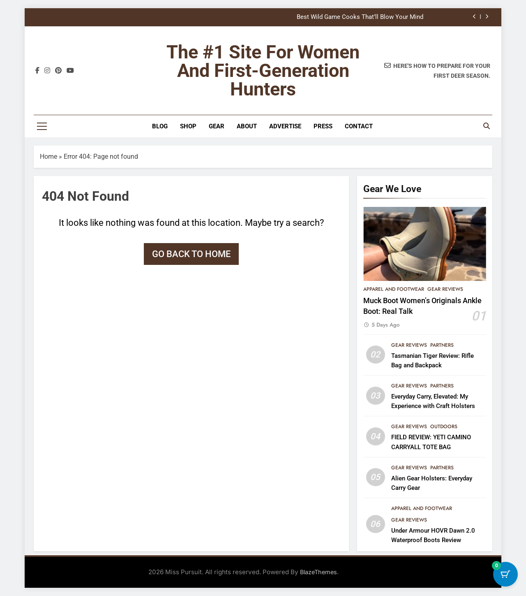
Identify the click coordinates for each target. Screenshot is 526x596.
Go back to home (191, 254)
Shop (188, 126)
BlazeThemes (318, 571)
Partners (442, 345)
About (247, 126)
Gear (216, 126)
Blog (160, 126)
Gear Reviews (445, 289)
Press (323, 126)
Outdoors (443, 426)
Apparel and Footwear (393, 289)
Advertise (285, 126)
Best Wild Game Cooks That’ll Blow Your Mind (360, 17)
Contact (359, 126)
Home (48, 156)
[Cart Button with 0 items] (505, 575)
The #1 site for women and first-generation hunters (263, 70)
